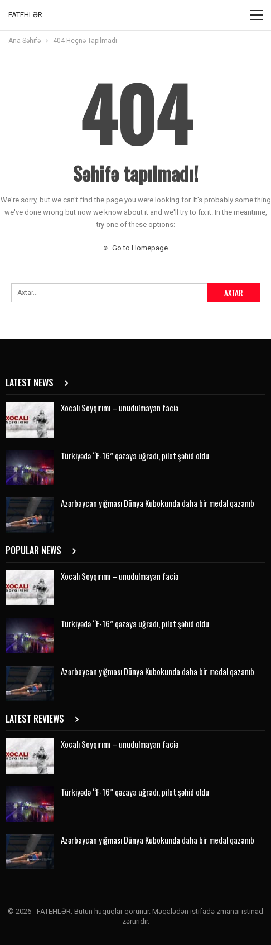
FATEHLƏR (25, 15)
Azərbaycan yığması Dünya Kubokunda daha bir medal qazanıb (157, 503)
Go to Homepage (136, 248)
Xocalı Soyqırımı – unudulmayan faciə (119, 407)
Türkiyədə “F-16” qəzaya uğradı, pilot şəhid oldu (135, 455)
